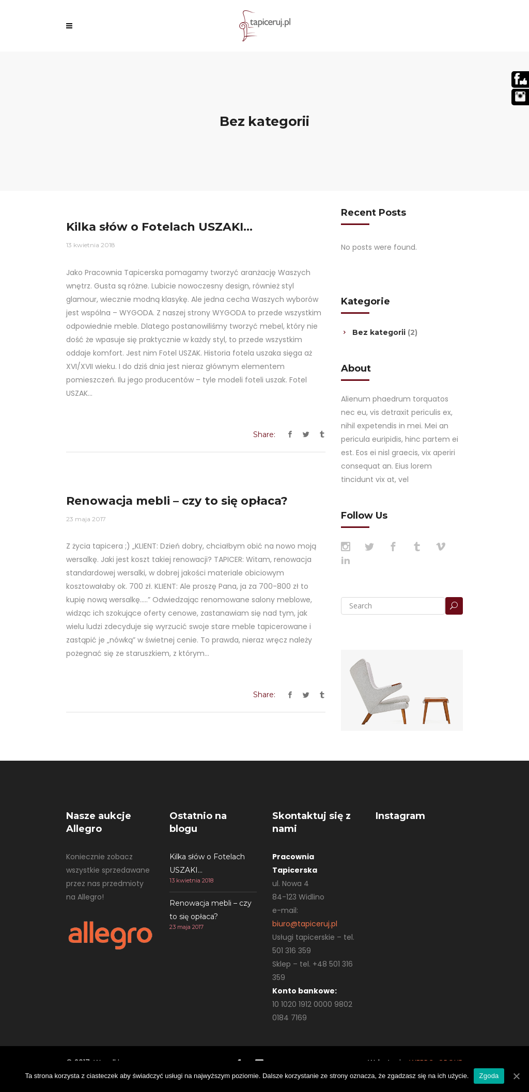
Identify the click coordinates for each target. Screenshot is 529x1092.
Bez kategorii (379, 332)
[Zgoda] (516, 1076)
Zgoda (489, 1076)
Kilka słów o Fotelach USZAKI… (159, 227)
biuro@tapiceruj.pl (304, 924)
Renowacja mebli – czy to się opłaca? (177, 501)
